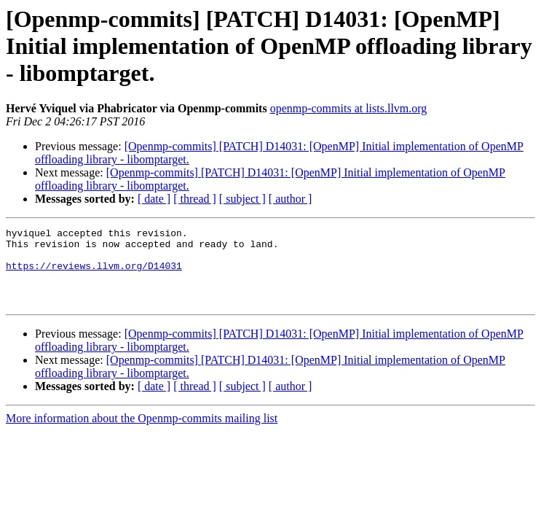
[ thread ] (194, 198)
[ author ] (290, 198)
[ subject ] (242, 198)
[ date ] (154, 198)
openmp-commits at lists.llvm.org (348, 108)
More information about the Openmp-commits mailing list (141, 433)
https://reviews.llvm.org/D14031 (94, 274)
